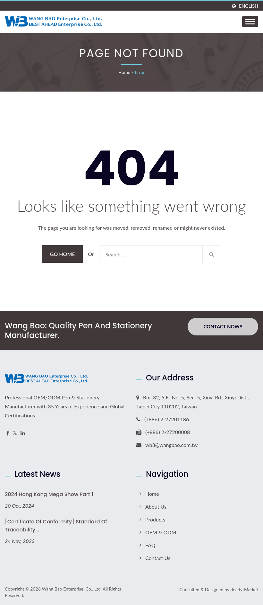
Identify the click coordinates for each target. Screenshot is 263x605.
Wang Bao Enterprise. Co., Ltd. (71, 589)
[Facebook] (7, 433)
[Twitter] (15, 433)
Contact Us (157, 558)
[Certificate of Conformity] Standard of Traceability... (56, 525)
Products (155, 519)
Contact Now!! (222, 326)
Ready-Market (244, 589)
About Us (155, 506)
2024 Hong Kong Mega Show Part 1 (49, 494)
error (140, 72)
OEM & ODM (160, 532)
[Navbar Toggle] (250, 21)
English (248, 6)
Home (124, 72)
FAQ (150, 545)
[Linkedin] (23, 433)
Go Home (62, 254)
